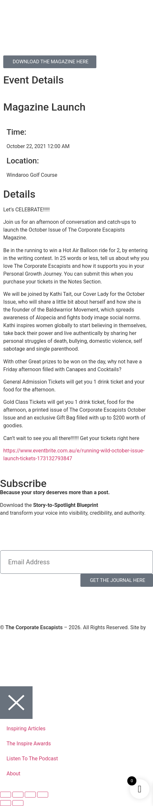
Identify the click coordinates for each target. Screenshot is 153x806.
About (14, 773)
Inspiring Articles (26, 728)
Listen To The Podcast (32, 758)
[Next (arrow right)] (17, 803)
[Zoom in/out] (5, 795)
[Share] (30, 795)
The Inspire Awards (29, 743)
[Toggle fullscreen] (17, 795)
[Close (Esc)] (42, 795)
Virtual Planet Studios (25, 635)
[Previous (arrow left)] (5, 803)
